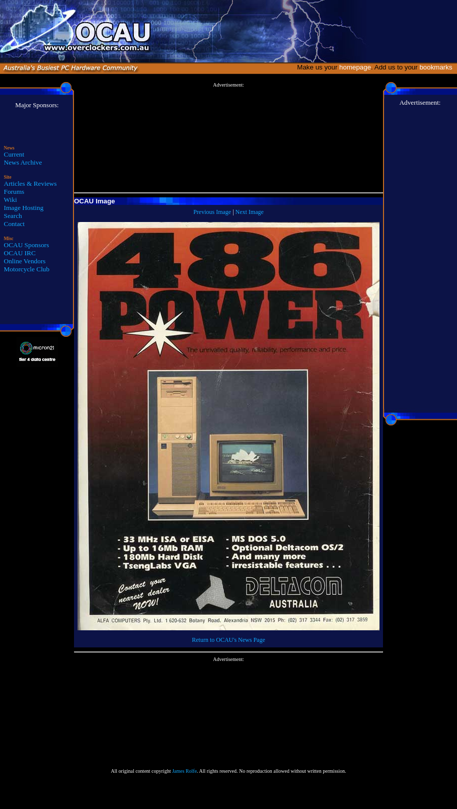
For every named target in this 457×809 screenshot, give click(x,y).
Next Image (250, 211)
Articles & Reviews (30, 183)
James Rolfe (184, 771)
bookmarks (437, 67)
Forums (14, 191)
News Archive (23, 162)
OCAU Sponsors (26, 245)
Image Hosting (24, 207)
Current (14, 154)
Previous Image (212, 211)
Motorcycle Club (27, 269)
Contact (14, 224)
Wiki (10, 199)
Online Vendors (25, 261)
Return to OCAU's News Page (228, 639)
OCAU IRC (20, 253)
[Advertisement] (228, 138)
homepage (355, 67)
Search (13, 215)
